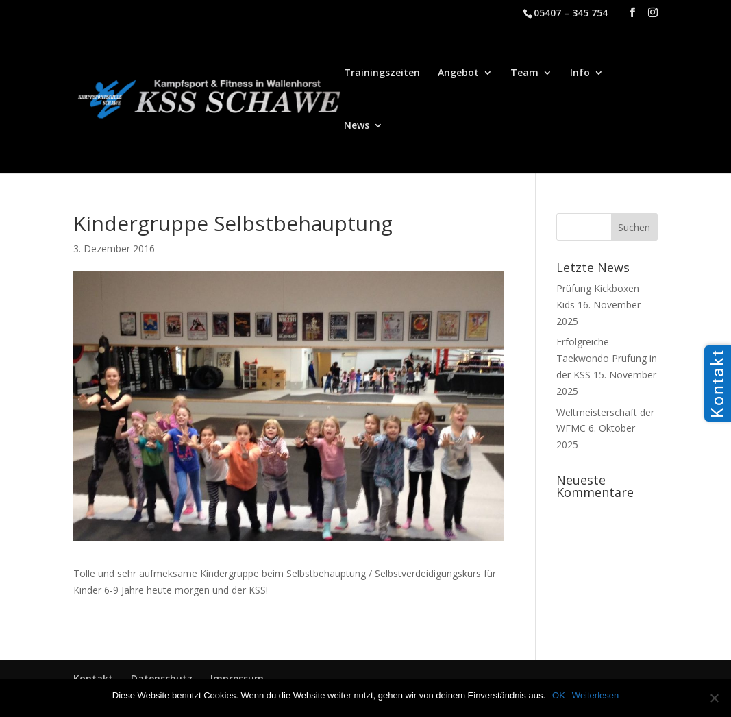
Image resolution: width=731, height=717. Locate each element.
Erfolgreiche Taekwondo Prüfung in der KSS (606, 358)
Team (524, 73)
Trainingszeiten (382, 73)
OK (558, 695)
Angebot (458, 73)
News (356, 126)
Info (580, 73)
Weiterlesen (595, 695)
